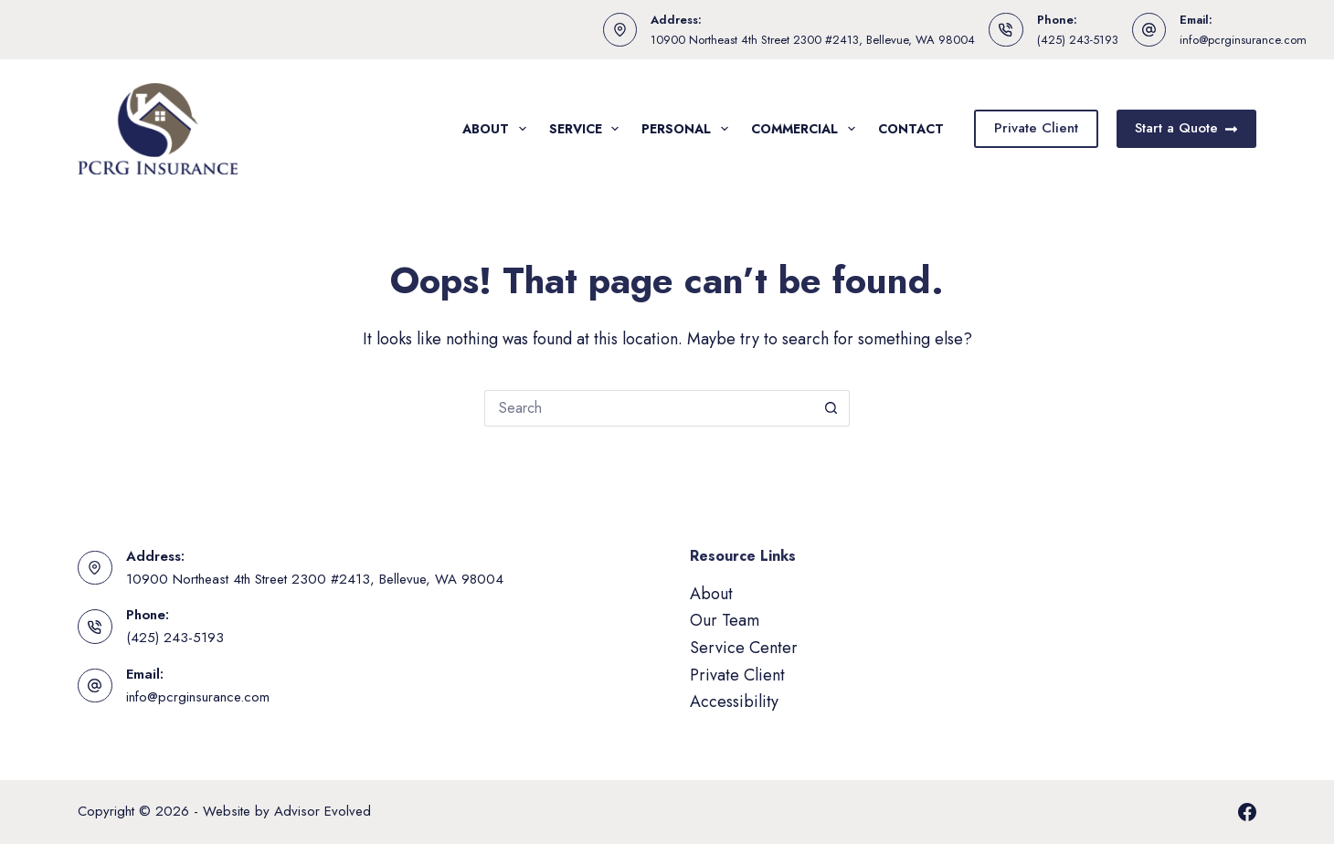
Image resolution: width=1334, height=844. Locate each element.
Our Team (724, 620)
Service (588, 129)
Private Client (1036, 128)
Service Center (744, 647)
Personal (688, 129)
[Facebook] (1247, 812)
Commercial (807, 129)
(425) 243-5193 (1077, 39)
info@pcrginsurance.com (1243, 39)
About (498, 129)
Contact (911, 129)
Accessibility (734, 701)
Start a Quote (1187, 128)
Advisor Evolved (322, 811)
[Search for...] (648, 408)
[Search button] (831, 408)
